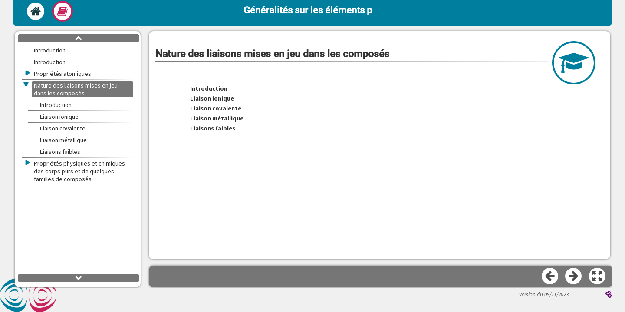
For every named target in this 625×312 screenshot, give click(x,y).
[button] (597, 276)
